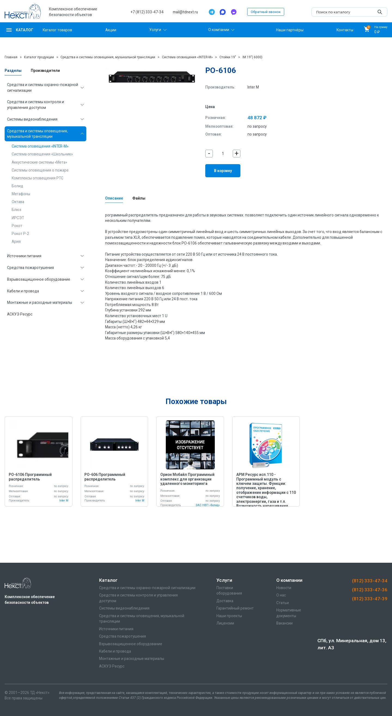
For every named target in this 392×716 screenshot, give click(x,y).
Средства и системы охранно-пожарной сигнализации (42, 87)
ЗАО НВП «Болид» (208, 505)
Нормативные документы (288, 613)
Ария (16, 241)
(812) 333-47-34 (369, 580)
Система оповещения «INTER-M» (187, 57)
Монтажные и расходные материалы (39, 302)
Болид (17, 186)
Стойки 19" (227, 57)
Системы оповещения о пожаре (40, 170)
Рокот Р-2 (20, 233)
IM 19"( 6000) (252, 57)
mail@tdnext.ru (185, 12)
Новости (283, 588)
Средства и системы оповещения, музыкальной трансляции (107, 57)
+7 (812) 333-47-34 (147, 12)
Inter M (253, 87)
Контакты (344, 29)
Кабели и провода (23, 291)
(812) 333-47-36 (369, 589)
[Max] (222, 12)
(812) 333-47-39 (369, 598)
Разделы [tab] (13, 70)
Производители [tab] (45, 70)
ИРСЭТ (18, 218)
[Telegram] (211, 12)
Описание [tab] (114, 198)
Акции (110, 29)
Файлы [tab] (138, 198)
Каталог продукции (39, 57)
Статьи (282, 603)
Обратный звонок (266, 12)
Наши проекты (229, 616)
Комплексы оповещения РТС (37, 178)
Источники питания (24, 256)
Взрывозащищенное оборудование (38, 279)
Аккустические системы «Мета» (39, 162)
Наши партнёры (290, 29)
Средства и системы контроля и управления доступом (35, 105)
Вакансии (284, 623)
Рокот (17, 226)
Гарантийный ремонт (235, 608)
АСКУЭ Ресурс (19, 314)
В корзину (223, 171)
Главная (11, 57)
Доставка (224, 601)
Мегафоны (21, 194)
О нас (281, 595)
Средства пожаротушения (30, 267)
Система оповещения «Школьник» (42, 154)
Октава (18, 202)
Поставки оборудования (229, 591)
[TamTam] (233, 12)
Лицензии (225, 623)
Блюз (16, 209)
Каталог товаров (57, 29)
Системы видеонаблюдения (32, 119)
